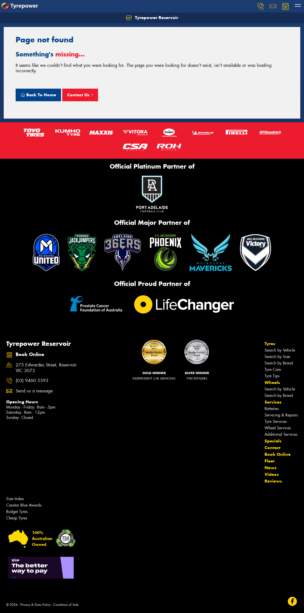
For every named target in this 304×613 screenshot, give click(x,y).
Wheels (272, 382)
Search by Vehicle (280, 350)
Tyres (270, 343)
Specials (273, 441)
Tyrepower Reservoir (152, 18)
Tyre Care (273, 369)
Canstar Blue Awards (23, 505)
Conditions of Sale (66, 605)
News (270, 467)
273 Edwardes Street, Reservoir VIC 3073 (46, 368)
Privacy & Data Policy (35, 605)
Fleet (269, 461)
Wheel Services (278, 428)
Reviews (273, 481)
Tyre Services (276, 421)
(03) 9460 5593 (32, 380)
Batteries (272, 408)
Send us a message (34, 391)
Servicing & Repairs (281, 415)
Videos (272, 474)
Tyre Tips (272, 376)
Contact (272, 447)
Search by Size (277, 356)
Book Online (278, 454)
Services (273, 402)
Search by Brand (279, 363)
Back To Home (38, 95)
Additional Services (281, 434)
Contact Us (80, 95)
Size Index (15, 498)
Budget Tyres (17, 511)
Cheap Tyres (16, 518)
